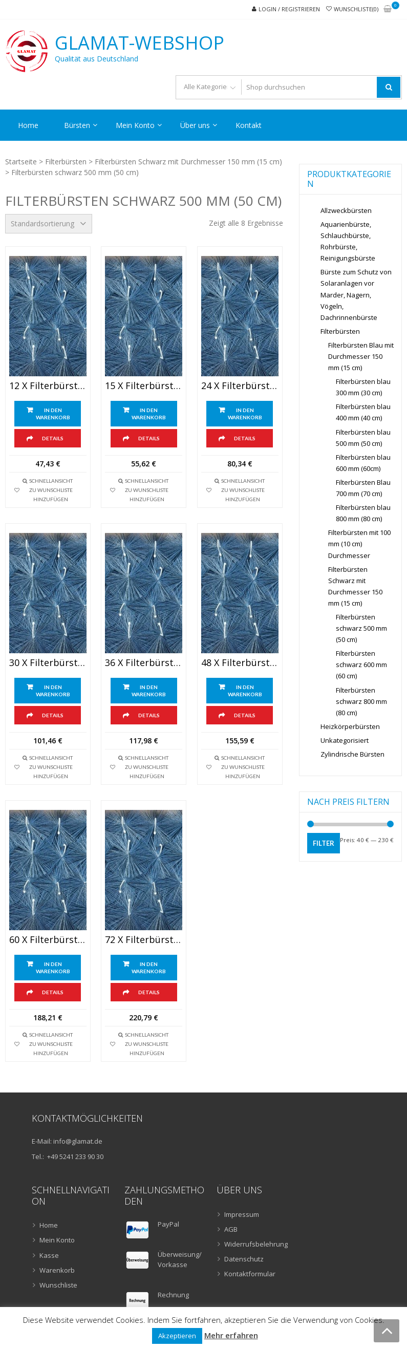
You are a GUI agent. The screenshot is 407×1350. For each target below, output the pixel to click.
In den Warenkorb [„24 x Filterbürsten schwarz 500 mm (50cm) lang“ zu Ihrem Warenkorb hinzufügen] (245, 413)
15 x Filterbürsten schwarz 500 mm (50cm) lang (143, 386)
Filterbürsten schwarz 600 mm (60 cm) (361, 664)
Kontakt (248, 125)
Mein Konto (135, 125)
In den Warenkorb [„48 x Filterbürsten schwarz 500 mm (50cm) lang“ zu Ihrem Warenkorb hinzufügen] (245, 690)
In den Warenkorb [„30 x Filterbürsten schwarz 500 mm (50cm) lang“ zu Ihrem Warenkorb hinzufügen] (53, 690)
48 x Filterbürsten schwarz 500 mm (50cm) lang (240, 663)
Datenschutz (244, 1258)
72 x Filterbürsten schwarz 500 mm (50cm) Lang (143, 940)
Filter (323, 843)
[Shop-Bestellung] (48, 223)
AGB (231, 1229)
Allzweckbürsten (346, 210)
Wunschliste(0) (356, 9)
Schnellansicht (51, 481)
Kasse (49, 1255)
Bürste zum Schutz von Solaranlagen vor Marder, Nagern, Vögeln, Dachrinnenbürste (356, 294)
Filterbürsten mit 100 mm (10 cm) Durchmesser (359, 544)
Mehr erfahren (231, 1335)
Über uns (195, 125)
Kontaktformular (249, 1273)
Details (52, 438)
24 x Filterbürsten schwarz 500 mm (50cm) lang (240, 386)
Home (28, 125)
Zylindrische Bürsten (352, 754)
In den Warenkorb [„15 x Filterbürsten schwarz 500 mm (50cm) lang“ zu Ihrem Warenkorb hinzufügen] (149, 413)
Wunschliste (58, 1285)
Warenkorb (57, 1270)
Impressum (241, 1214)
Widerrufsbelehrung (256, 1244)
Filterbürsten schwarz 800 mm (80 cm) (361, 701)
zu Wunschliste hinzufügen (51, 494)
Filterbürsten (66, 161)
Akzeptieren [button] (177, 1335)
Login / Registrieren (289, 9)
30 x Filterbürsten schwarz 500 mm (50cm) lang (48, 663)
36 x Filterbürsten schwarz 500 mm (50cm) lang (143, 663)
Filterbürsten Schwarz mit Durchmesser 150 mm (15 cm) (188, 161)
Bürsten (77, 125)
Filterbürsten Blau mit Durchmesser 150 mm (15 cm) (361, 356)
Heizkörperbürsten (350, 726)
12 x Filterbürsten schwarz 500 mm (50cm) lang (48, 386)
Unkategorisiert (344, 740)
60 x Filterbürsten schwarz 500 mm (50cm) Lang (48, 940)
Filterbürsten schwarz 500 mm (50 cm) (361, 628)
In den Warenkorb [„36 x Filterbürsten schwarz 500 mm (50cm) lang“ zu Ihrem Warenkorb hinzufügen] (149, 690)
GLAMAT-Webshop (139, 43)
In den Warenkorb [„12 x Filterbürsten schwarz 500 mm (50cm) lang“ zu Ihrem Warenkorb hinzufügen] (53, 413)
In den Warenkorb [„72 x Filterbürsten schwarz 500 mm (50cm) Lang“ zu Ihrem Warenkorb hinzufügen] (149, 967)
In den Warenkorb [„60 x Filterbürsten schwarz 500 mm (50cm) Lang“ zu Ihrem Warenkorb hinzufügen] (53, 967)
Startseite (21, 161)
